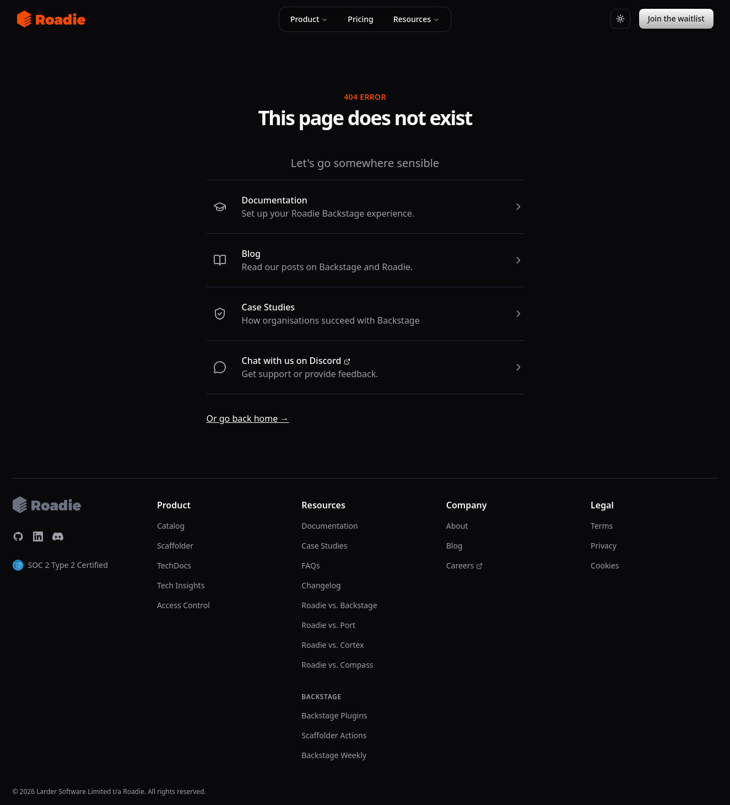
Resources (416, 19)
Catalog (171, 525)
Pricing (360, 19)
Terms (602, 525)
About (457, 525)
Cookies (605, 565)
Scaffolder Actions (333, 735)
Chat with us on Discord (296, 361)
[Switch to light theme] (620, 19)
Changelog (320, 585)
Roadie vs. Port (328, 625)
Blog (251, 254)
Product (309, 19)
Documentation (274, 200)
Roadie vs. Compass (337, 664)
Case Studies (268, 307)
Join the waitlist (676, 18)
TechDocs (174, 565)
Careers (464, 565)
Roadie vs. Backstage (339, 605)
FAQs (310, 565)
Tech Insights (180, 585)
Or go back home (248, 418)
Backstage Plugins (334, 715)
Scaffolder (175, 545)
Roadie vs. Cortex (332, 645)
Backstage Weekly (333, 755)
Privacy (604, 545)
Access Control (183, 605)
